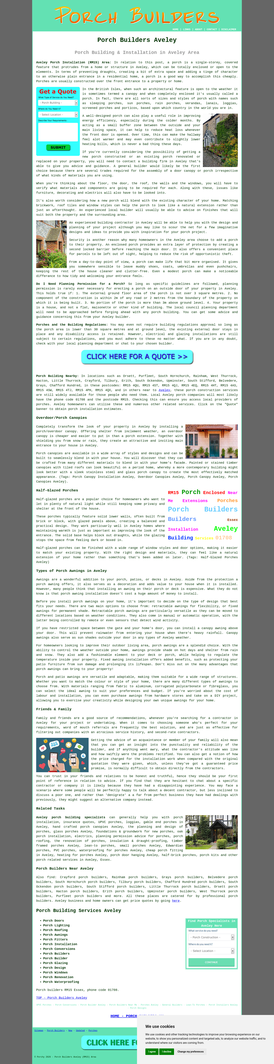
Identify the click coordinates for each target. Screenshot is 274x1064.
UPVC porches (110, 822)
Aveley (164, 390)
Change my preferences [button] (191, 1051)
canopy (155, 472)
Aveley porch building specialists (70, 817)
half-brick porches (179, 855)
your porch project (188, 232)
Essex (105, 860)
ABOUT (198, 29)
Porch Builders (56, 1030)
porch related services (57, 860)
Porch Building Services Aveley (78, 910)
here (176, 901)
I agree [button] (152, 1051)
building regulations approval (188, 325)
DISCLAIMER (228, 29)
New (70, 1030)
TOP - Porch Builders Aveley (61, 998)
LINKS (186, 29)
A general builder (130, 166)
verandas (192, 103)
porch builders (88, 896)
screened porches (97, 108)
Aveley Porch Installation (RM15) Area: (73, 62)
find (51, 877)
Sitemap (38, 1030)
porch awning (72, 593)
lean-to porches (99, 845)
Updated (80, 1030)
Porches (93, 1030)
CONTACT (212, 29)
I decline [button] (166, 1051)
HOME (176, 29)
